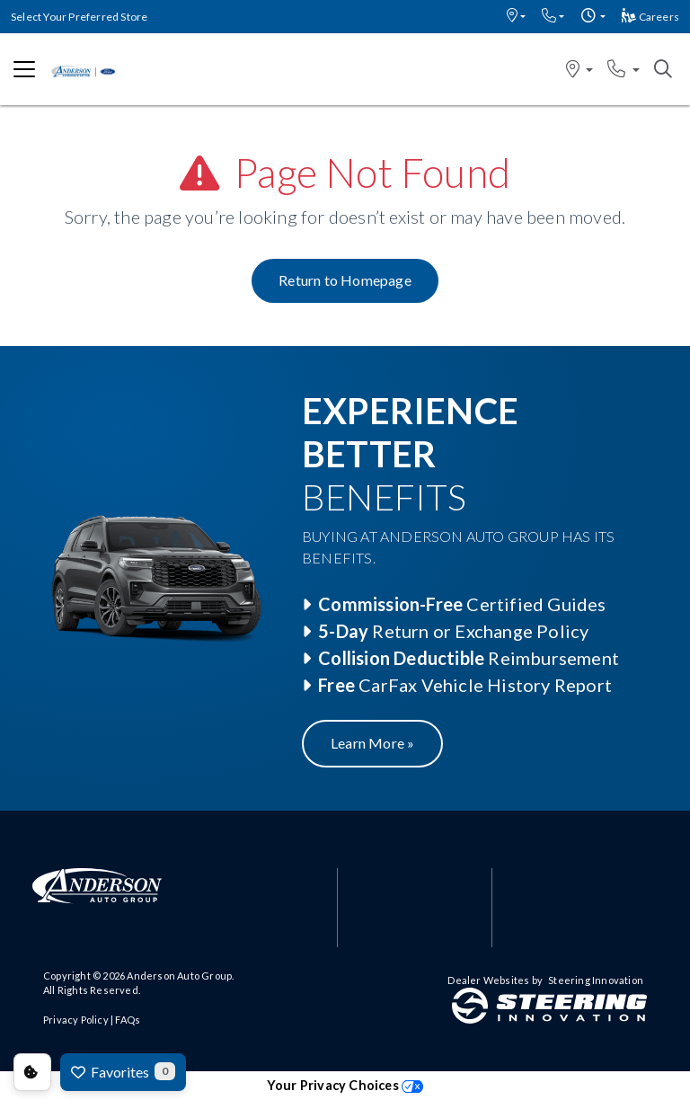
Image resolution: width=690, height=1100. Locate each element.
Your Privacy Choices (345, 1085)
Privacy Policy (76, 1019)
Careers (650, 16)
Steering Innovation (595, 980)
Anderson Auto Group (179, 975)
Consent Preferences (32, 1072)
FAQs (127, 1019)
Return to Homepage (345, 279)
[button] (516, 16)
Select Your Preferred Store (79, 16)
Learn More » (372, 742)
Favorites (123, 1071)
